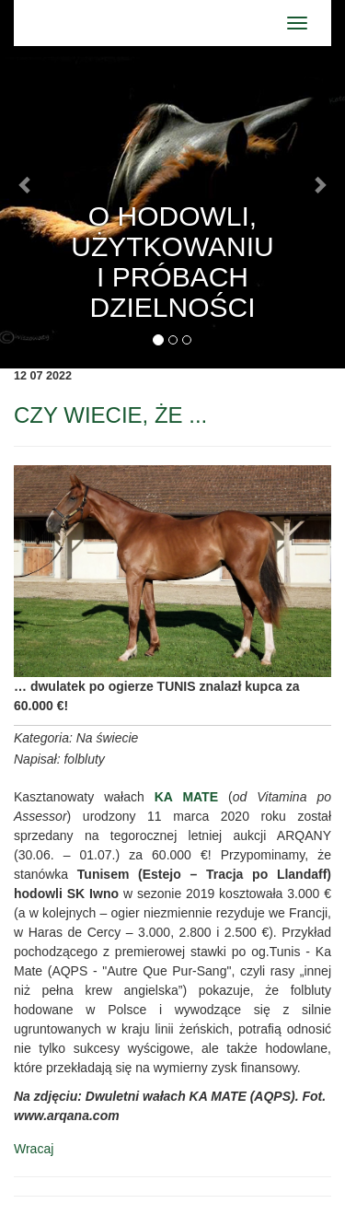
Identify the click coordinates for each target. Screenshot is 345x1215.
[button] (26, 184)
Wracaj (33, 1148)
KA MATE (186, 796)
